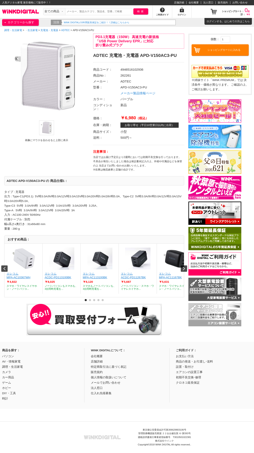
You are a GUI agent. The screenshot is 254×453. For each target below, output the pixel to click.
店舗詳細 (179, 2)
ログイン (212, 21)
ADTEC (65, 30)
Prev (4, 268)
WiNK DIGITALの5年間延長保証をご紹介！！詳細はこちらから (101, 22)
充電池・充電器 (49, 30)
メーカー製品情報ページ (137, 93)
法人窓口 (208, 2)
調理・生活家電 (13, 30)
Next (184, 268)
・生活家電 (31, 30)
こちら (246, 21)
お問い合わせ (240, 2)
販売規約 (223, 2)
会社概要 (194, 2)
